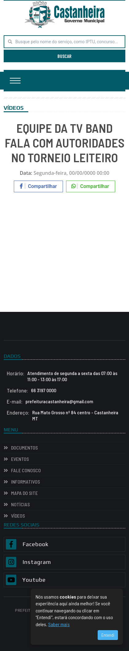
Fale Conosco (26, 470)
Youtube (34, 580)
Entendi (107, 635)
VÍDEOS (18, 516)
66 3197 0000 (31, 390)
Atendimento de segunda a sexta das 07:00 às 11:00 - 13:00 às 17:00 (62, 376)
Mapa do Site (24, 493)
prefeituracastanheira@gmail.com (50, 401)
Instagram (36, 562)
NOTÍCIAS (20, 504)
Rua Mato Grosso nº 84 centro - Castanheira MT (62, 415)
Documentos (24, 447)
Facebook (35, 544)
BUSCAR (64, 56)
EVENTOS (20, 459)
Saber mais (59, 624)
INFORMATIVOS (25, 481)
